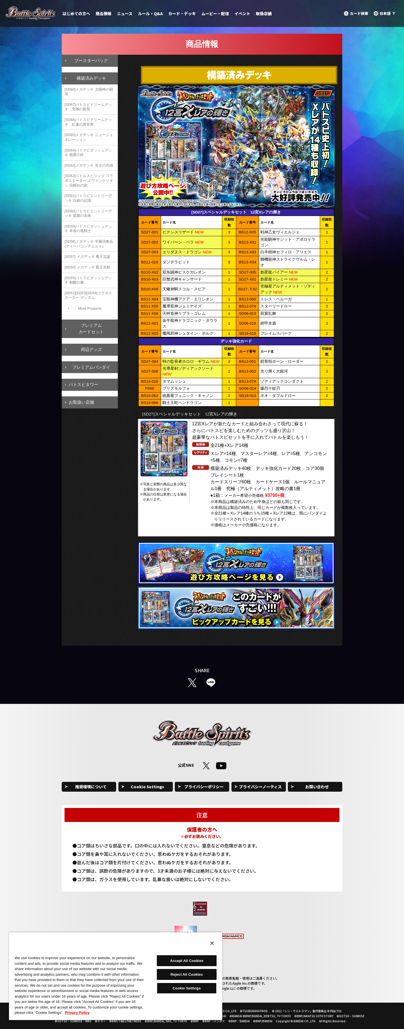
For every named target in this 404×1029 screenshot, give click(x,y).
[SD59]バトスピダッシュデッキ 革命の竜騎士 (88, 228)
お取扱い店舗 (81, 402)
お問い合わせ (317, 786)
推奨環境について (91, 786)
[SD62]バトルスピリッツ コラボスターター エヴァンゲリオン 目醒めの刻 (89, 180)
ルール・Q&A (150, 13)
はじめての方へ (76, 13)
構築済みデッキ (91, 78)
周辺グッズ (91, 349)
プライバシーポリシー (204, 786)
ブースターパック (91, 60)
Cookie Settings (147, 786)
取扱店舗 (264, 13)
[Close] (212, 943)
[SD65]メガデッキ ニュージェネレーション (89, 137)
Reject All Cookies (187, 974)
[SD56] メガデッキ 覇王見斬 (87, 267)
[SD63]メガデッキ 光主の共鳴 (89, 165)
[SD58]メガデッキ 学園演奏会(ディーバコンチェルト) (89, 243)
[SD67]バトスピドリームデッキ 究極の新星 (88, 106)
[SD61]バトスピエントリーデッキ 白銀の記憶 (88, 198)
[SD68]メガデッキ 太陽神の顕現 (89, 91)
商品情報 (103, 13)
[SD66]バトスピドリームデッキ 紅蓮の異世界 (88, 122)
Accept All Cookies (187, 961)
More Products (89, 308)
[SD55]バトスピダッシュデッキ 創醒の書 (88, 280)
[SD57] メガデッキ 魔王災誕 (87, 256)
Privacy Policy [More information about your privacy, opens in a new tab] (77, 1012)
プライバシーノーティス (260, 786)
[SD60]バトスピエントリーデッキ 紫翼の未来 (88, 213)
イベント (242, 13)
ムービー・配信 (215, 13)
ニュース (124, 13)
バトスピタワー (83, 384)
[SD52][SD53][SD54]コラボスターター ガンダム (88, 295)
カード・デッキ (182, 13)
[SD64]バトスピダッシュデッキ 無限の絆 (88, 152)
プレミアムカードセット (91, 328)
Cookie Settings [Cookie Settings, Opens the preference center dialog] (187, 988)
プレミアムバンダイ (91, 367)
